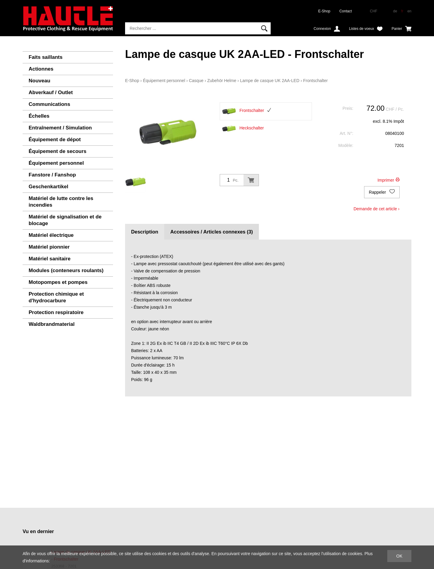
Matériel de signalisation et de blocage (65, 220)
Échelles (39, 116)
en (409, 11)
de (395, 11)
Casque (196, 80)
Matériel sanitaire (50, 259)
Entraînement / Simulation (60, 128)
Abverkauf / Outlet (51, 92)
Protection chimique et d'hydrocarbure (56, 297)
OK (399, 556)
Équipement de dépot (55, 139)
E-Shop (324, 11)
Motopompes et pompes (58, 282)
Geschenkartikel (48, 186)
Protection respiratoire (56, 312)
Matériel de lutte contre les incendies (61, 201)
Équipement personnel (56, 163)
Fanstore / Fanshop (52, 175)
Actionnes (41, 69)
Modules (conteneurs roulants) (66, 270)
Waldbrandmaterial (51, 324)
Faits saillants (45, 57)
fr (402, 11)
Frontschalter (315, 80)
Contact (345, 11)
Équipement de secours (57, 151)
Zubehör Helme (221, 80)
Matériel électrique (51, 235)
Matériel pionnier (49, 247)
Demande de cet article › (377, 208)
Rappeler (382, 192)
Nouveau (39, 81)
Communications (49, 104)
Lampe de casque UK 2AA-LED (269, 80)
